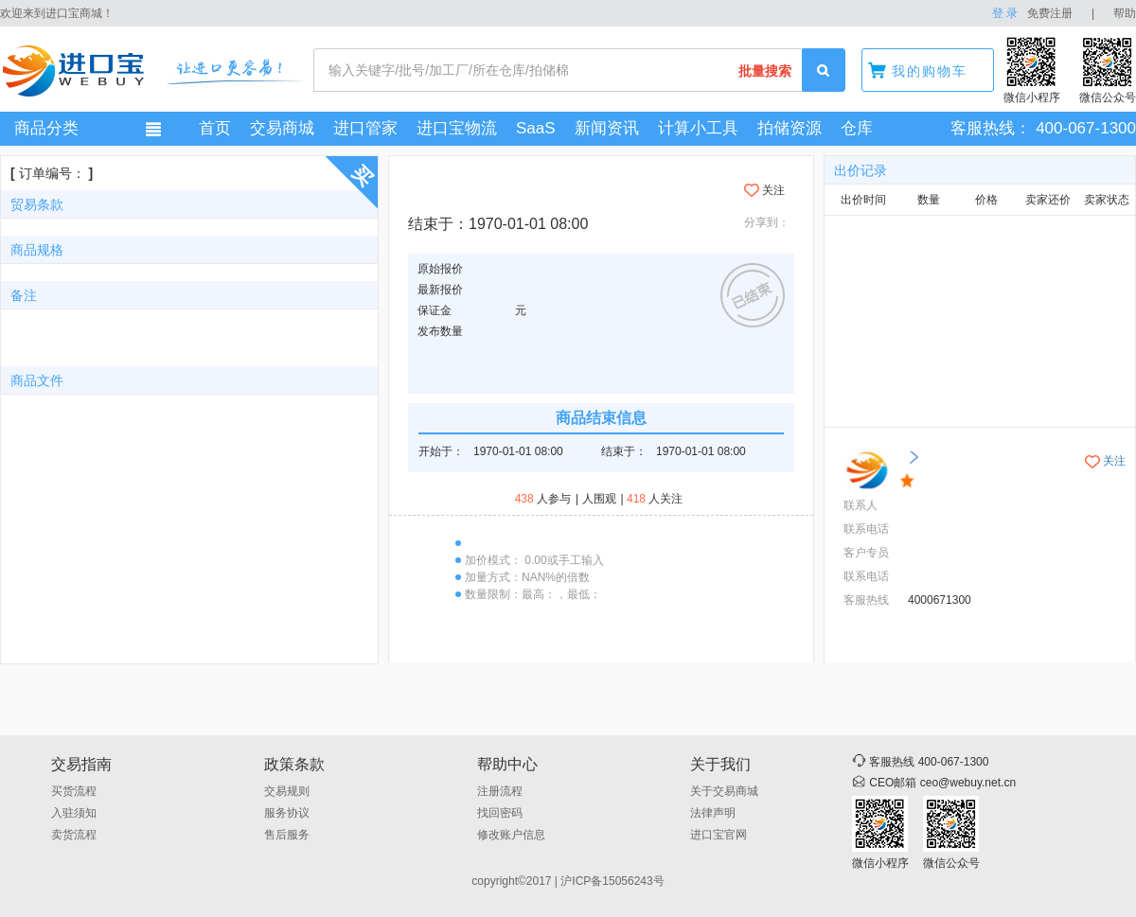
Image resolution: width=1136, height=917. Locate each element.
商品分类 (46, 128)
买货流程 (74, 791)
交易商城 (282, 128)
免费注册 (1050, 13)
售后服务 (287, 834)
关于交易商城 (724, 791)
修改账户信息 (511, 834)
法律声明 (713, 813)
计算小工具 (698, 128)
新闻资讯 (607, 128)
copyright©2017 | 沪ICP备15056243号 (567, 881)
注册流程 (500, 791)
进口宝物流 (457, 128)
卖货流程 (74, 834)
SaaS (536, 128)
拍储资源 (789, 128)
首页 (215, 128)
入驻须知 (74, 813)
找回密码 (500, 813)
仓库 (857, 128)
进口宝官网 (718, 834)
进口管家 (365, 128)
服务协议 (287, 813)
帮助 (1124, 13)
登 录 (1005, 13)
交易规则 (287, 791)
